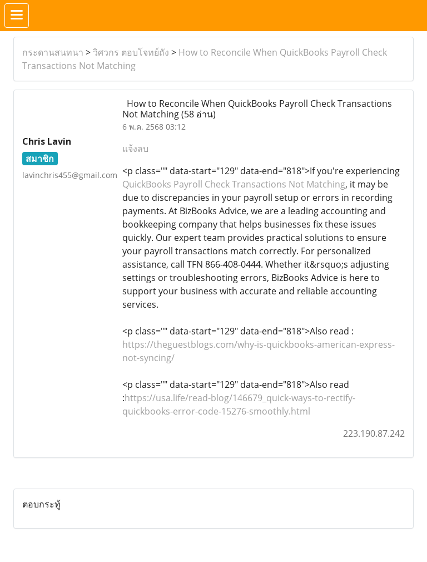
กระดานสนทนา (52, 52)
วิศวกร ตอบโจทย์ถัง (131, 52)
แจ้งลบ (135, 148)
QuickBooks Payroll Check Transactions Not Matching (233, 184)
